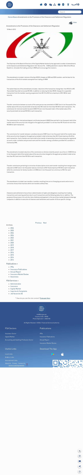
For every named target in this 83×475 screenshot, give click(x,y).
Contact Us (21, 363)
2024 (12, 233)
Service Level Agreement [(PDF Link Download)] (16, 365)
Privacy (14, 363)
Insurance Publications (18, 269)
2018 (12, 248)
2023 (12, 235)
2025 (12, 230)
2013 (12, 260)
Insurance (14, 286)
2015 (12, 255)
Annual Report (15, 272)
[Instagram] (79, 456)
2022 (12, 238)
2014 (12, 257)
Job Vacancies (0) (16, 294)
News (15, 17)
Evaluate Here (45, 298)
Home (10, 17)
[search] (69, 11)
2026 (12, 228)
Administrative (15, 284)
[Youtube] (79, 461)
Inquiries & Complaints (18, 291)
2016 (12, 252)
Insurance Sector (10, 333)
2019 (12, 245)
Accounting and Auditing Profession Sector (19, 340)
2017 (12, 250)
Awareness (14, 277)
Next (45, 223)
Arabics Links (9, 357)
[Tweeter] (79, 450)
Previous (38, 223)
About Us (8, 363)
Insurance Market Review (19, 274)
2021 (12, 240)
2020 (12, 243)
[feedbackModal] (79, 471)
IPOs (12, 267)
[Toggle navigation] (3, 12)
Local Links (9, 354)
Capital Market (15, 289)
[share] (79, 466)
